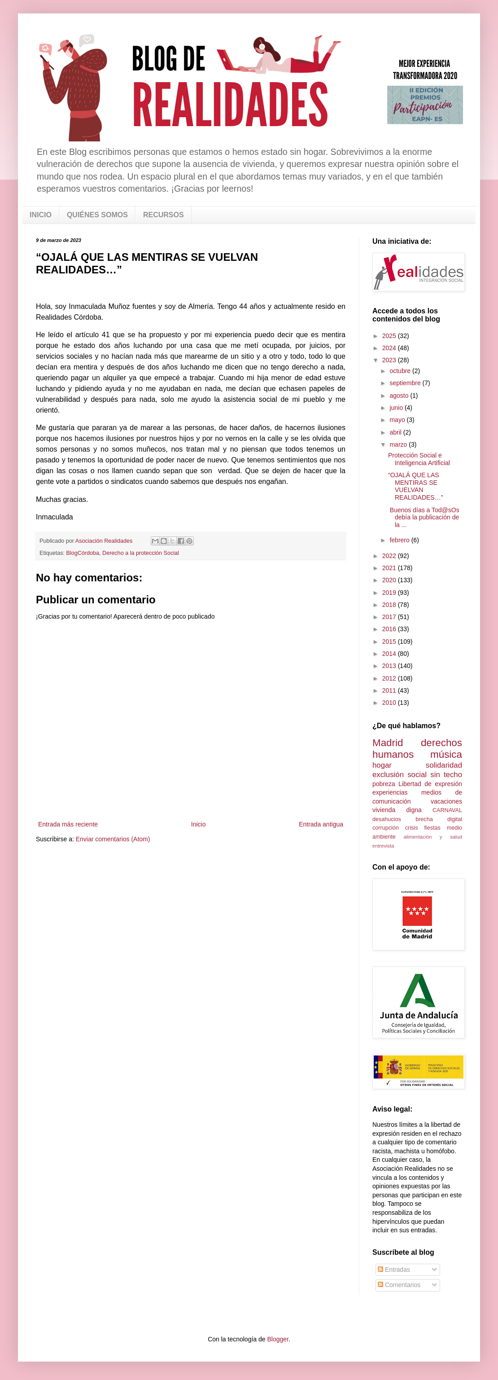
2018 (390, 604)
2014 (390, 653)
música (446, 754)
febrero (400, 540)
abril (396, 432)
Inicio (198, 824)
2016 (390, 629)
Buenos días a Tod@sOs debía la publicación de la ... (423, 517)
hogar (382, 765)
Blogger (277, 1339)
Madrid (387, 742)
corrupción (385, 828)
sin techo (446, 774)
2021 (390, 567)
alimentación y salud (433, 836)
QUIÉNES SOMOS (97, 215)
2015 (390, 641)
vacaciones (446, 801)
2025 (390, 335)
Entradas (394, 1269)
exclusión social (399, 774)
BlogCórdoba (83, 553)
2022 (390, 555)
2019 (390, 592)
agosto (399, 395)
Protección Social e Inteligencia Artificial (419, 459)
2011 (390, 690)
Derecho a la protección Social (140, 553)
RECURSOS (163, 215)
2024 (390, 348)
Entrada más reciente (68, 824)
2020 (390, 580)
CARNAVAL (447, 810)
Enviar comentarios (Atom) (113, 839)
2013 (390, 665)
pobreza (383, 783)
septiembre (405, 383)
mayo (397, 419)
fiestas (432, 828)
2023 (390, 360)
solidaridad (444, 765)
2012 (390, 678)
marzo (399, 444)
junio (396, 407)
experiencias (390, 792)
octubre (400, 370)
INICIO (41, 215)
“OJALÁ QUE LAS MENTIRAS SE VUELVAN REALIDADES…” (415, 486)
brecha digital (438, 819)
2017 (390, 616)
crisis (411, 828)
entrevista (383, 845)
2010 (390, 702)
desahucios (386, 819)
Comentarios (399, 1284)
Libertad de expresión (430, 783)
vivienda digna (397, 809)
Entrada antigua (321, 824)
